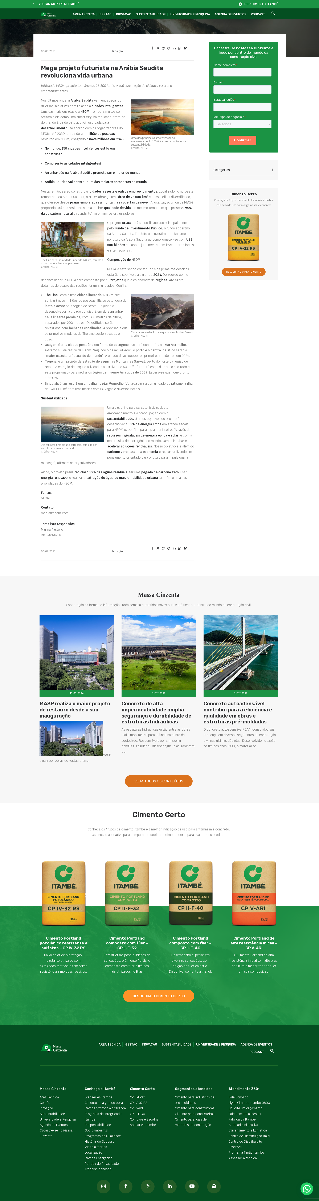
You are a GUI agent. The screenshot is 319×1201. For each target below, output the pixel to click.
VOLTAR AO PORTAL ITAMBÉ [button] (59, 4)
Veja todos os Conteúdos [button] (158, 801)
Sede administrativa (243, 1125)
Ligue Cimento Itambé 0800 (249, 1103)
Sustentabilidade (151, 14)
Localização (93, 1152)
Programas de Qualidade (103, 1136)
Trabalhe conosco (98, 1169)
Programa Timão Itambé (246, 1152)
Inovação (123, 14)
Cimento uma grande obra (104, 1103)
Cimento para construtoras (194, 1108)
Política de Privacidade (102, 1164)
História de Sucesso (100, 1141)
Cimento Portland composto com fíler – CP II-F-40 (190, 943)
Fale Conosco (238, 1097)
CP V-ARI (136, 1108)
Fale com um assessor (245, 1114)
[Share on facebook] (152, 48)
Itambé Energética (98, 1158)
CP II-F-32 (137, 1097)
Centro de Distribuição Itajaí (249, 1136)
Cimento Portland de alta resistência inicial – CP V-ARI (253, 943)
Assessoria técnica (243, 1158)
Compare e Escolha (144, 1119)
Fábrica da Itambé (242, 1119)
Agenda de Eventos (230, 14)
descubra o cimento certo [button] (159, 996)
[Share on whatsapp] (179, 48)
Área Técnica (84, 14)
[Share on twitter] (157, 48)
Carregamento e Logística (248, 1130)
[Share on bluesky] (185, 48)
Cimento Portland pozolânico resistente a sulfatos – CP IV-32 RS (63, 943)
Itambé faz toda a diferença (105, 1108)
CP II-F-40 (137, 1114)
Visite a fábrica (96, 1147)
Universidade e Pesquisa (190, 14)
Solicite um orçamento (245, 1108)
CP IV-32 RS (138, 1103)
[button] (34, 4)
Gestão (105, 14)
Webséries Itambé (98, 1097)
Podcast (258, 14)
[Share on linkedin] (174, 48)
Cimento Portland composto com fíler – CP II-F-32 (127, 943)
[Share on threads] (163, 48)
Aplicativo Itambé (143, 1125)
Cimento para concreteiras (194, 1114)
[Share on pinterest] (168, 48)
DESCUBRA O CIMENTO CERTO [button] (243, 271)
